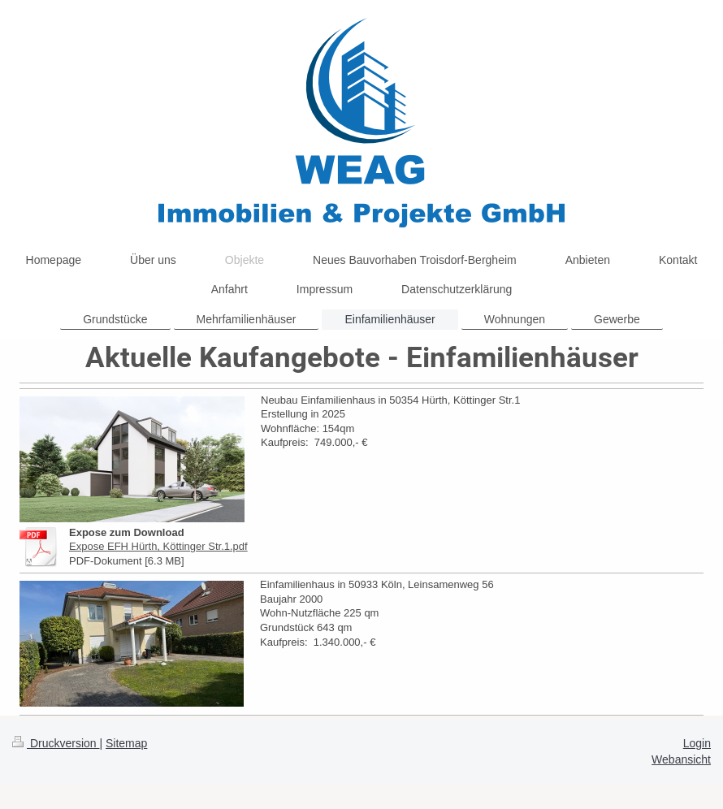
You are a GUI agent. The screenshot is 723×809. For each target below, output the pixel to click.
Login (697, 743)
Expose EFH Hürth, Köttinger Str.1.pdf (158, 546)
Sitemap (126, 743)
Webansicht (681, 759)
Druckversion (55, 743)
